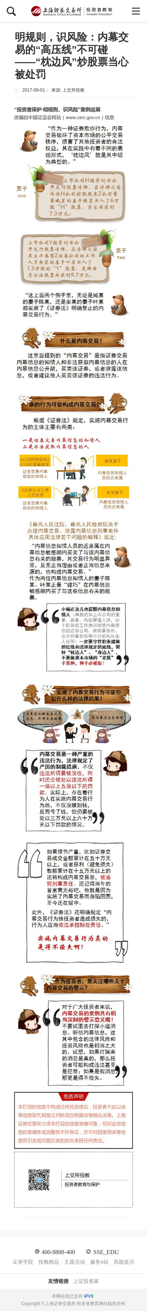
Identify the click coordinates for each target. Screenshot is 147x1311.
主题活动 (74, 1262)
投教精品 (48, 1262)
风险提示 (124, 1262)
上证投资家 (86, 1281)
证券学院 (23, 1262)
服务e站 (99, 1262)
